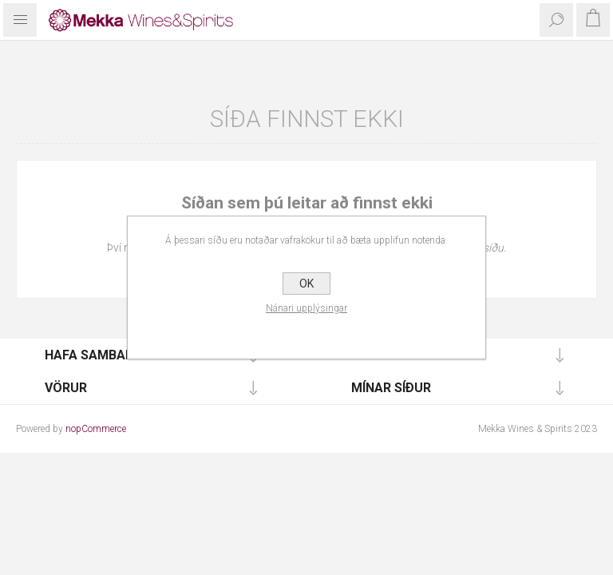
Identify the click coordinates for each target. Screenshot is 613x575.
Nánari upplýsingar (306, 308)
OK (306, 283)
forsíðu (486, 247)
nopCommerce (95, 428)
